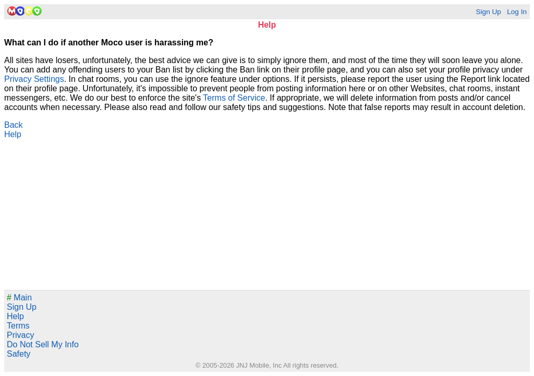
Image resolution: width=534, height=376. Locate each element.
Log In (517, 12)
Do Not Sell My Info (43, 344)
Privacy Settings (34, 79)
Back (13, 124)
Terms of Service (234, 97)
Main (19, 297)
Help (12, 134)
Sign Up (488, 12)
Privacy (20, 335)
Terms (18, 325)
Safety (18, 353)
